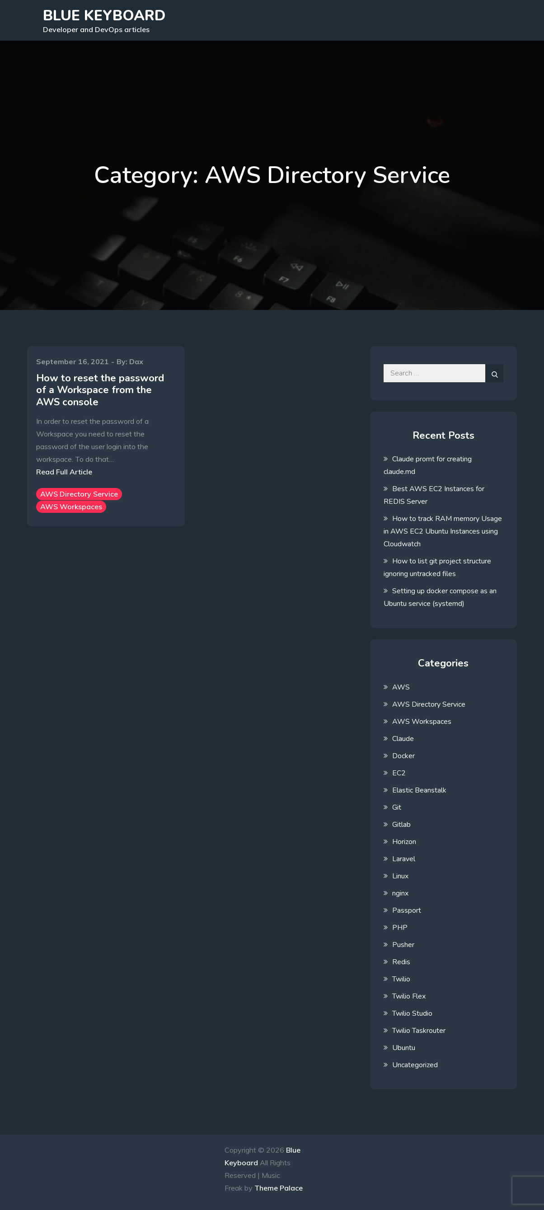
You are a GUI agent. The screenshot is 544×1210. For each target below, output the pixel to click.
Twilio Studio (412, 1013)
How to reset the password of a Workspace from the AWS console (100, 390)
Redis (401, 962)
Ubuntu (403, 1048)
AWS (401, 687)
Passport (406, 910)
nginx (400, 893)
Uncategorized (415, 1065)
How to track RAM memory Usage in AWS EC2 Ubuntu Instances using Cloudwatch (443, 531)
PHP (400, 928)
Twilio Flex (409, 996)
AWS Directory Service (79, 493)
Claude (403, 739)
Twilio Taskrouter (419, 1031)
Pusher (403, 945)
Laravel (403, 859)
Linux (400, 876)
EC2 (399, 773)
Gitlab (401, 825)
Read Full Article (64, 471)
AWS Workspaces (71, 506)
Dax (136, 361)
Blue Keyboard (104, 15)
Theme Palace (278, 1187)
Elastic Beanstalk (419, 790)
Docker (403, 756)
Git (396, 807)
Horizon (404, 842)
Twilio (401, 979)
